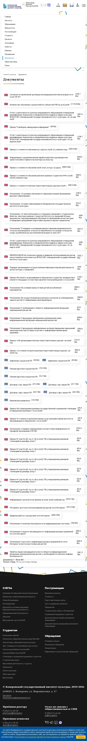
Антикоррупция (9, 604)
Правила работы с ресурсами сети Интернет (30, 516)
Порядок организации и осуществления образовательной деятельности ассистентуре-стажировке (42, 268)
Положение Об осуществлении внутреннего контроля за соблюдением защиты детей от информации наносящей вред (41, 299)
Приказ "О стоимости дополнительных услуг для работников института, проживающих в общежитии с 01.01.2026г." (41, 420)
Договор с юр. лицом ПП (20, 385)
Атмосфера (9, 43)
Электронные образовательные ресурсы (19, 642)
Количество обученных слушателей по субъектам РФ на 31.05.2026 (39, 105)
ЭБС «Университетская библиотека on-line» (20, 646)
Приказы (8, 50)
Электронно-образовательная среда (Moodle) (21, 639)
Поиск (7, 65)
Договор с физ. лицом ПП (21, 393)
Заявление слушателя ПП (21, 361)
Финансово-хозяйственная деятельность (19, 597)
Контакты (7, 695)
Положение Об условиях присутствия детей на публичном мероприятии (36, 289)
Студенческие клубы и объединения (59, 611)
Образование (10, 24)
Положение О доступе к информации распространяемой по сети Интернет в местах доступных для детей (38, 543)
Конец (34, 562)
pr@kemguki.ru (51, 715)
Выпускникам (8, 678)
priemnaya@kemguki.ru (12, 713)
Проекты (8, 39)
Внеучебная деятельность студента (17, 664)
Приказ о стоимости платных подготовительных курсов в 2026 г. (38, 186)
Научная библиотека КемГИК (14, 653)
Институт (8, 20)
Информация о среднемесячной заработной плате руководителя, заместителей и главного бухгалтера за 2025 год (39, 158)
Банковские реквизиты (20, 401)
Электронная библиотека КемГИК (16, 649)
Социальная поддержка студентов (59, 614)
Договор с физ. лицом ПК (60, 393)
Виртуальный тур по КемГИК (14, 620)
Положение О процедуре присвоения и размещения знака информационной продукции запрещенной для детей (35, 319)
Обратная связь (11, 62)
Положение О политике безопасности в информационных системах (40, 524)
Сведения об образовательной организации (20, 593)
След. (27, 562)
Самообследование (11, 600)
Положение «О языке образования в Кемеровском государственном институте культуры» (40, 205)
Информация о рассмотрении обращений (61, 652)
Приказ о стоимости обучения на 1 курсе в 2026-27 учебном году (38, 150)
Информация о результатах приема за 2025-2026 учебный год (37, 500)
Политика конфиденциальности (16, 698)
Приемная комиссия (52, 593)
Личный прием (50, 648)
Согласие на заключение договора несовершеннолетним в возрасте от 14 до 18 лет (42, 96)
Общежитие (49, 607)
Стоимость (49, 597)
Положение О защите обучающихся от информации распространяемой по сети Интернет (41, 533)
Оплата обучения (9, 671)
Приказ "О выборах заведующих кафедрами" (29, 127)
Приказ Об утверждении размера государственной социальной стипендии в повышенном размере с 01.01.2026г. (43, 410)
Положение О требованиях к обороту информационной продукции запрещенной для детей (39, 309)
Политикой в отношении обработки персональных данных (40, 737)
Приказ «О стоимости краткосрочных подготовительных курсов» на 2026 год (40, 352)
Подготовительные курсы (55, 600)
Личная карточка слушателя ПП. (24, 369)
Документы (9, 58)
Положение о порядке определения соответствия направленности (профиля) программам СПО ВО (40, 430)
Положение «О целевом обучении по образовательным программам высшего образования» (40, 195)
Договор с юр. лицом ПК (59, 385)
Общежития (7, 667)
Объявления (9, 54)
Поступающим (10, 32)
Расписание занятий (11, 635)
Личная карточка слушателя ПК (24, 377)
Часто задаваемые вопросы (56, 604)
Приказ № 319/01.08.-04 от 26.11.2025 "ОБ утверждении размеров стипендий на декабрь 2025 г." (39, 440)
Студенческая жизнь (11, 660)
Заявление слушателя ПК (59, 361)
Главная (8, 17)
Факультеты (10, 28)
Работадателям (9, 674)
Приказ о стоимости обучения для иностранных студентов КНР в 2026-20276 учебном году (41, 177)
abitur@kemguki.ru (10, 725)
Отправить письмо (52, 641)
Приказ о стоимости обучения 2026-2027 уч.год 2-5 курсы (35, 168)
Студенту (9, 35)
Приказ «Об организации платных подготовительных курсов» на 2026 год (40, 341)
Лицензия (6, 617)
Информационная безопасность (15, 613)
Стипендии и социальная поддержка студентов (22, 656)
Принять (81, 737)
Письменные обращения (54, 645)
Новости (8, 47)
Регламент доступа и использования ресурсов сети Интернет (37, 508)
